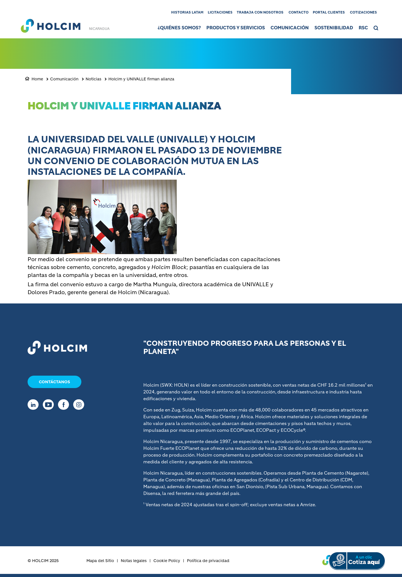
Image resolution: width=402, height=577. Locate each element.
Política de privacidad (208, 560)
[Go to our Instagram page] (80, 404)
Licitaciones (220, 12)
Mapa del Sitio (100, 560)
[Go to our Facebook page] (65, 404)
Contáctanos (54, 381)
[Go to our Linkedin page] (34, 404)
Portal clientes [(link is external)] (329, 12)
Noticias (93, 79)
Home (37, 79)
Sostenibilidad (333, 27)
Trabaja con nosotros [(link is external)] (260, 12)
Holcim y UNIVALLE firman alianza (141, 79)
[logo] (51, 24)
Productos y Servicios (235, 27)
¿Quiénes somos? (179, 27)
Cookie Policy (166, 560)
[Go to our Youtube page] (50, 404)
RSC (363, 27)
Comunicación (290, 27)
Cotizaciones (363, 12)
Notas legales (134, 560)
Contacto (299, 12)
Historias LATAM (187, 12)
